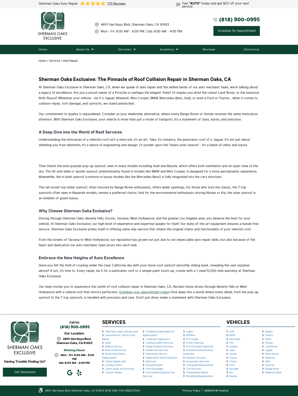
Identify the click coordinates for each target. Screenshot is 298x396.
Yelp (79, 373)
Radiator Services (196, 358)
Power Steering (194, 343)
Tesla (268, 339)
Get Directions (24, 372)
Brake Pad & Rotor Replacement (113, 355)
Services (124, 49)
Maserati (270, 358)
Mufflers (190, 335)
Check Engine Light (115, 361)
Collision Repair (113, 372)
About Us (83, 49)
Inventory (167, 49)
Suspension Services (197, 361)
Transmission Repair (197, 372)
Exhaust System (154, 365)
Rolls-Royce (271, 354)
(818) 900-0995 (75, 327)
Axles (108, 343)
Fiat (231, 343)
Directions (251, 49)
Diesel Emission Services (159, 346)
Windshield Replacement (199, 376)
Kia (231, 372)
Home (43, 49)
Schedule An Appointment (237, 31)
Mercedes (234, 339)
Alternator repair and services (121, 331)
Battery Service (113, 346)
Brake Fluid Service (116, 350)
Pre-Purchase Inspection (199, 346)
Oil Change (192, 339)
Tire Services (193, 369)
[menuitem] (43, 49)
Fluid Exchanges (154, 369)
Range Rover (272, 369)
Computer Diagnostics (158, 339)
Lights (189, 331)
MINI (267, 361)
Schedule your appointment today (144, 292)
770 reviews (116, 3)
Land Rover (271, 346)
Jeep (232, 350)
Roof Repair (70, 61)
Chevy (232, 361)
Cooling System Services (159, 343)
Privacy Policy (191, 391)
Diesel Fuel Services (157, 350)
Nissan (268, 331)
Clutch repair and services (119, 369)
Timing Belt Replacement (199, 365)
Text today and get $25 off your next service (215, 4)
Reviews (209, 49)
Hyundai (233, 369)
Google (70, 373)
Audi (231, 331)
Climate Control (113, 365)
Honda (232, 354)
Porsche (269, 365)
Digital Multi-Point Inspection (161, 358)
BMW (232, 335)
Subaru (269, 335)
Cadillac (233, 346)
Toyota (233, 358)
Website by (216, 390)
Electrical (151, 361)
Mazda (233, 376)
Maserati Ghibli (273, 372)
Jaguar (269, 350)
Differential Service (156, 354)
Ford (231, 365)
